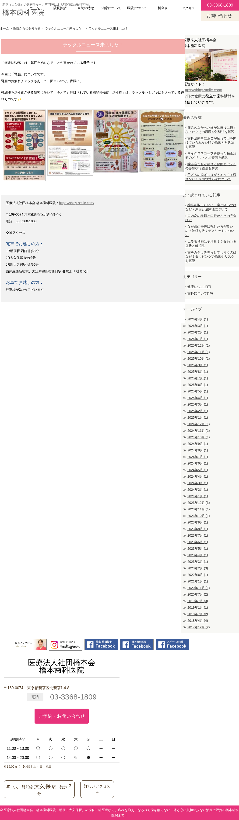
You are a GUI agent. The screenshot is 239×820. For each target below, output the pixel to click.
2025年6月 (197, 385)
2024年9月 (197, 444)
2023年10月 (198, 516)
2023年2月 (197, 568)
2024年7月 (197, 457)
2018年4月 (197, 620)
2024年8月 (197, 450)
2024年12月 (198, 424)
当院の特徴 (85, 8)
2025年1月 (197, 417)
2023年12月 (198, 503)
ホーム (34, 8)
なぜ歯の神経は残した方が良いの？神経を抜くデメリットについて (209, 231)
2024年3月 (197, 483)
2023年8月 (197, 529)
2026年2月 (197, 332)
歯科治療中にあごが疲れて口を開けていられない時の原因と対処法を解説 (210, 142)
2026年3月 (197, 326)
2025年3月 (197, 404)
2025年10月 (198, 358)
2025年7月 (197, 378)
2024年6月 (197, 463)
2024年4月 (197, 476)
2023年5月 (197, 548)
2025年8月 (197, 371)
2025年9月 (197, 365)
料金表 (163, 8)
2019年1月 (197, 607)
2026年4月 (197, 319)
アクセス (188, 8)
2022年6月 (197, 575)
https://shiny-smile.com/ (76, 203)
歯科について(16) (200, 293)
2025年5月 (197, 391)
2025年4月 (197, 398)
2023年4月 (197, 555)
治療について (111, 8)
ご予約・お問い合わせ (61, 716)
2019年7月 (197, 601)
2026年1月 (197, 339)
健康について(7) (199, 287)
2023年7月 (197, 535)
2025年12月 (198, 345)
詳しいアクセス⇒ (97, 789)
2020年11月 (198, 588)
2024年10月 (198, 437)
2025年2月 (197, 411)
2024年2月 (197, 489)
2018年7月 (197, 614)
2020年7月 (197, 594)
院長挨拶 (60, 8)
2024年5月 (197, 470)
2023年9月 (197, 522)
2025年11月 (198, 352)
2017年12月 (198, 627)
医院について (137, 8)
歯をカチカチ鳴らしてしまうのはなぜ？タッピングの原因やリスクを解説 (210, 256)
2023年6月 (197, 542)
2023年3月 (197, 562)
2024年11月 (198, 430)
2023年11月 (198, 509)
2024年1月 (197, 496)
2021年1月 (197, 581)
